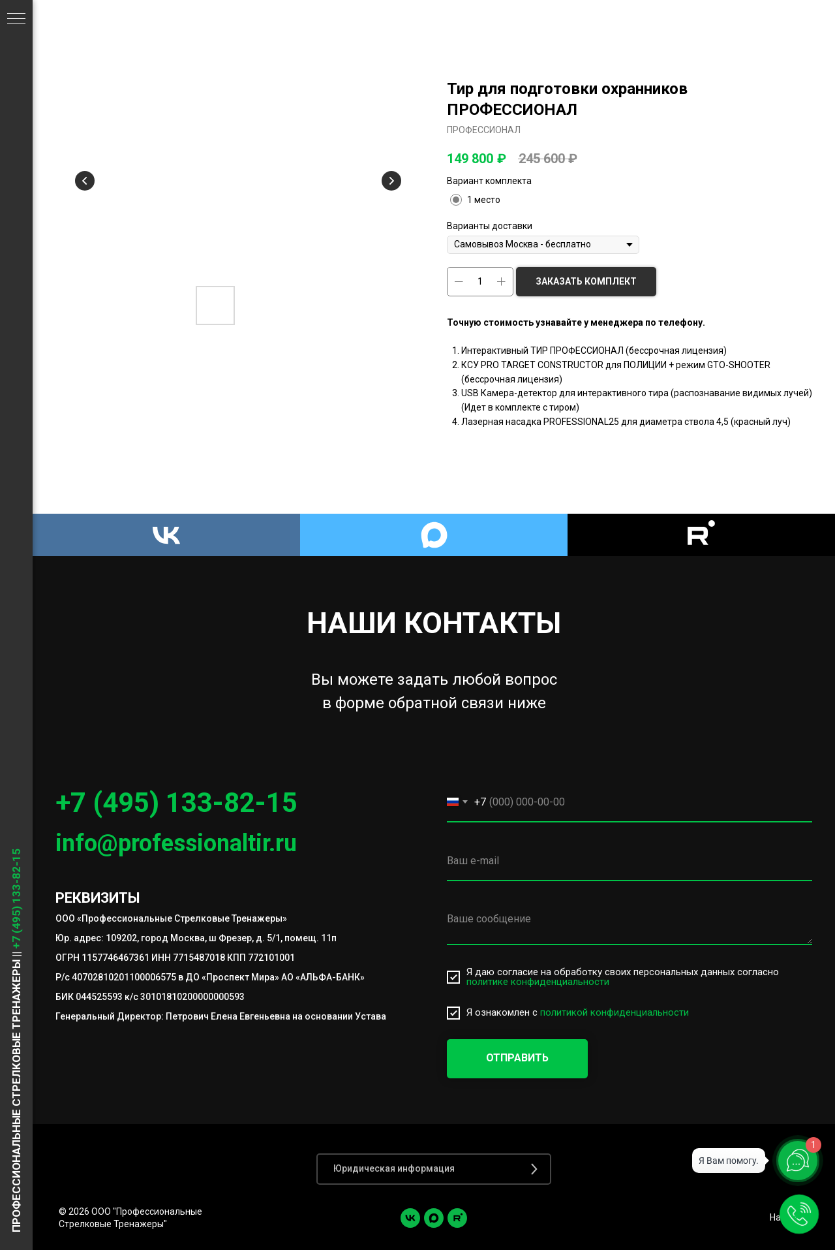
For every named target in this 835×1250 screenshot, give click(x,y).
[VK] (166, 535)
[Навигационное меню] (16, 19)
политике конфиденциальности (537, 982)
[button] (433, 1169)
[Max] (434, 535)
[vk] (410, 1218)
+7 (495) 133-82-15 (176, 803)
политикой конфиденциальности (614, 1012)
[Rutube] (701, 535)
